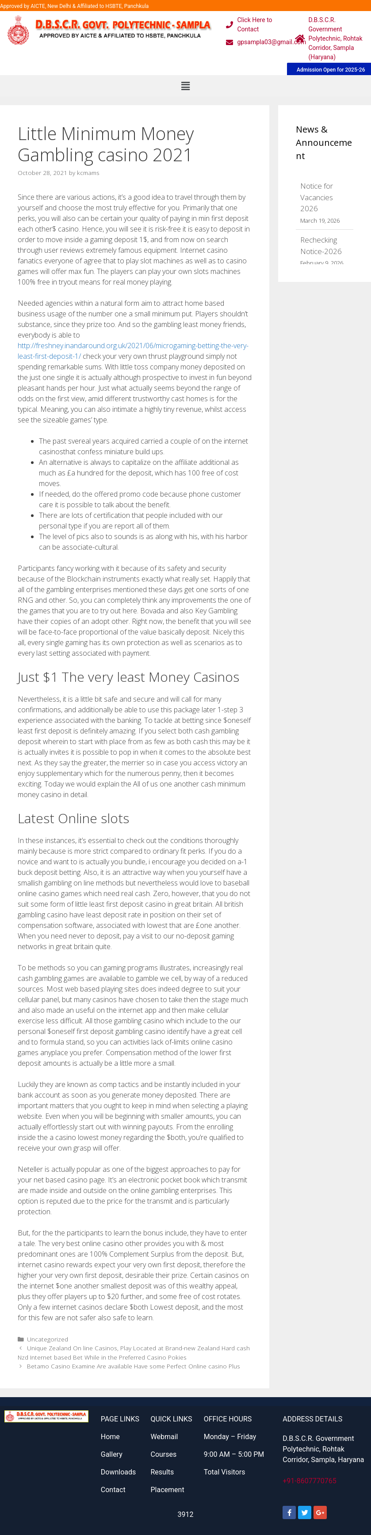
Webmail (164, 1436)
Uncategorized (47, 1339)
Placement (167, 1490)
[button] (185, 85)
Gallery (111, 1454)
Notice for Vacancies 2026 (316, 197)
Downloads (118, 1472)
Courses (163, 1454)
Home (110, 1436)
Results (162, 1472)
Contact (113, 1490)
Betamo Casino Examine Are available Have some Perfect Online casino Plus (133, 1366)
